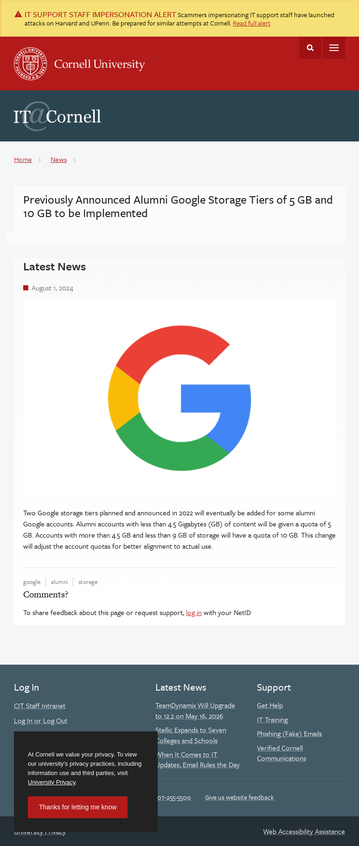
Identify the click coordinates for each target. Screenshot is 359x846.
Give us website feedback (239, 797)
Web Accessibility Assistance (304, 831)
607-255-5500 (172, 797)
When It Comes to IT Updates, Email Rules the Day (197, 759)
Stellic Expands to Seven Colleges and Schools (190, 734)
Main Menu (334, 48)
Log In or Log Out (40, 720)
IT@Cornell (57, 116)
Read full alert (251, 23)
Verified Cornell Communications (281, 753)
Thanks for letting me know (77, 807)
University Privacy (51, 782)
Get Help (270, 705)
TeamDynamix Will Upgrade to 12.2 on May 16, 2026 (195, 710)
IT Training (272, 719)
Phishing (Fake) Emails (289, 733)
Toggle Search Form (310, 48)
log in (194, 612)
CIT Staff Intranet (39, 705)
